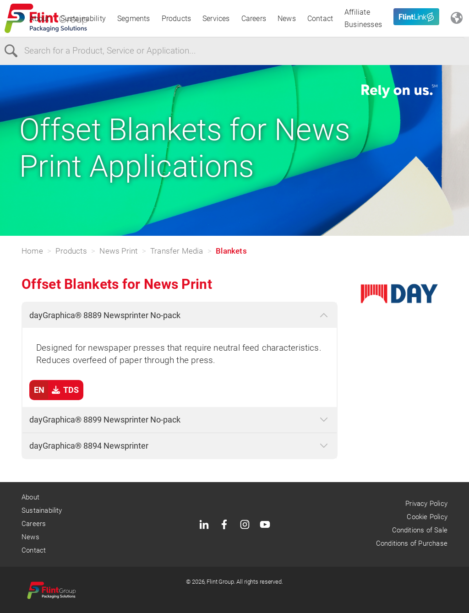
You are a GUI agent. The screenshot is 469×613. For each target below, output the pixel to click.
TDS (54, 390)
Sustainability (83, 18)
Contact (320, 18)
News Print (118, 250)
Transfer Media (176, 250)
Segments (133, 18)
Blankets (231, 250)
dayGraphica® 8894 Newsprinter (88, 445)
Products (176, 18)
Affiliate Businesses (363, 18)
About (39, 18)
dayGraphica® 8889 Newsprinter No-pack (104, 315)
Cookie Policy (427, 517)
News (287, 18)
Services (216, 18)
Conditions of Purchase (411, 543)
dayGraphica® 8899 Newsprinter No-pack (104, 419)
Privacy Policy (426, 503)
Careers (253, 18)
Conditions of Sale (419, 530)
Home (32, 250)
